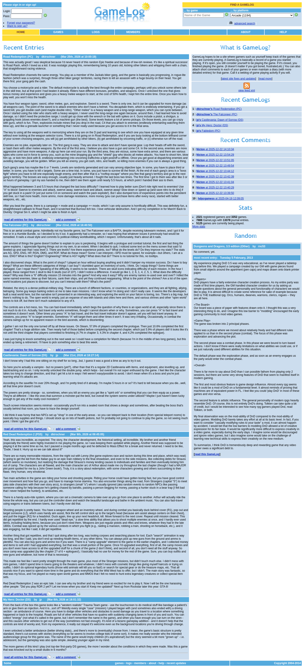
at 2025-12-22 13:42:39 (215, 176)
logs (129, 663)
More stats (198, 226)
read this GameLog (207, 454)
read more (265, 78)
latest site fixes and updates (238, 78)
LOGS (96, 32)
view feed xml (246, 90)
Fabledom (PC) (208, 130)
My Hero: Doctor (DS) (17, 599)
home (7, 663)
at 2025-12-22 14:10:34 (215, 149)
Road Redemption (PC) (18, 56)
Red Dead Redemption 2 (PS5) (22, 434)
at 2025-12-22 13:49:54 (215, 165)
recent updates (176, 663)
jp (57, 355)
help (161, 663)
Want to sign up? (17, 26)
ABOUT (246, 32)
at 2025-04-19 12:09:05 (221, 198)
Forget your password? (21, 22)
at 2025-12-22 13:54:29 (215, 154)
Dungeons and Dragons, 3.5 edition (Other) (222, 246)
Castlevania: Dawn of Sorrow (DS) (25, 355)
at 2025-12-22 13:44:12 (215, 171)
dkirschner (48, 56)
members (140, 663)
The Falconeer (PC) (15, 225)
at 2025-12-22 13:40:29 (215, 187)
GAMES (58, 32)
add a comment (68, 219)
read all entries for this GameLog (27, 219)
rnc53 (261, 246)
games (119, 663)
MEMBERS (133, 32)
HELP (283, 32)
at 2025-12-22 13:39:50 (215, 193)
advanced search (244, 23)
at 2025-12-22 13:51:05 (215, 160)
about (152, 663)
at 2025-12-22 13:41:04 (215, 182)
